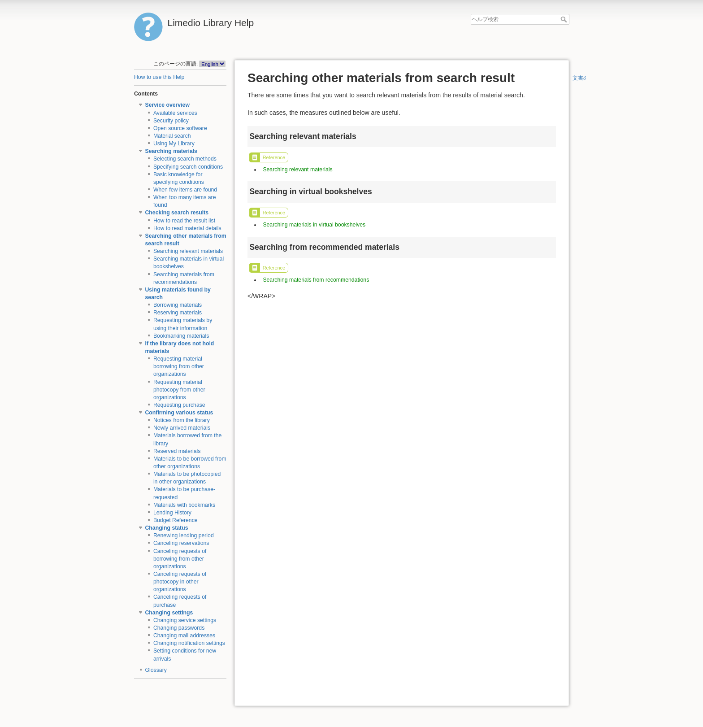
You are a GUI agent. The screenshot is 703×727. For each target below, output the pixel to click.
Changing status (166, 528)
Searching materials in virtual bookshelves (314, 225)
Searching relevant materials (188, 251)
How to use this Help (159, 77)
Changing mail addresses (184, 635)
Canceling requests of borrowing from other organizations (180, 559)
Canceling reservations (181, 543)
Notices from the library (181, 420)
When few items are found (185, 190)
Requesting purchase (179, 405)
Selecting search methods (185, 159)
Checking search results (177, 212)
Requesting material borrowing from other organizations (178, 366)
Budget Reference (175, 520)
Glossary (156, 670)
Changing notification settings (189, 643)
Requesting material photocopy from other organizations (179, 390)
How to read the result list (184, 221)
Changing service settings (184, 620)
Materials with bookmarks (184, 505)
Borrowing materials (177, 305)
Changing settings (169, 612)
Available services (175, 113)
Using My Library (174, 143)
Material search (172, 136)
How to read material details (187, 228)
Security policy (171, 121)
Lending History (172, 512)
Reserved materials (177, 451)
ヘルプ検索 (564, 19)
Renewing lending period (183, 535)
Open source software (180, 128)
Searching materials (171, 151)
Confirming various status (179, 412)
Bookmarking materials (181, 336)
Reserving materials (177, 312)
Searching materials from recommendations (316, 280)
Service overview (167, 105)
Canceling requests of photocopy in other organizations (180, 581)
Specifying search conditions (188, 167)
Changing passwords (178, 628)
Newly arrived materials (181, 428)
